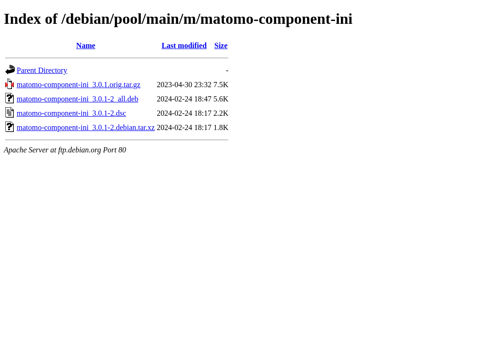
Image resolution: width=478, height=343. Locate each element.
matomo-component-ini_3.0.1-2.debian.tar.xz (86, 127)
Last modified (184, 45)
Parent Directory (42, 70)
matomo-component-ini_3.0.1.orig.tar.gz (78, 85)
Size (221, 45)
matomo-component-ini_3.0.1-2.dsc (71, 113)
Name (85, 45)
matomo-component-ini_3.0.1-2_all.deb (78, 99)
